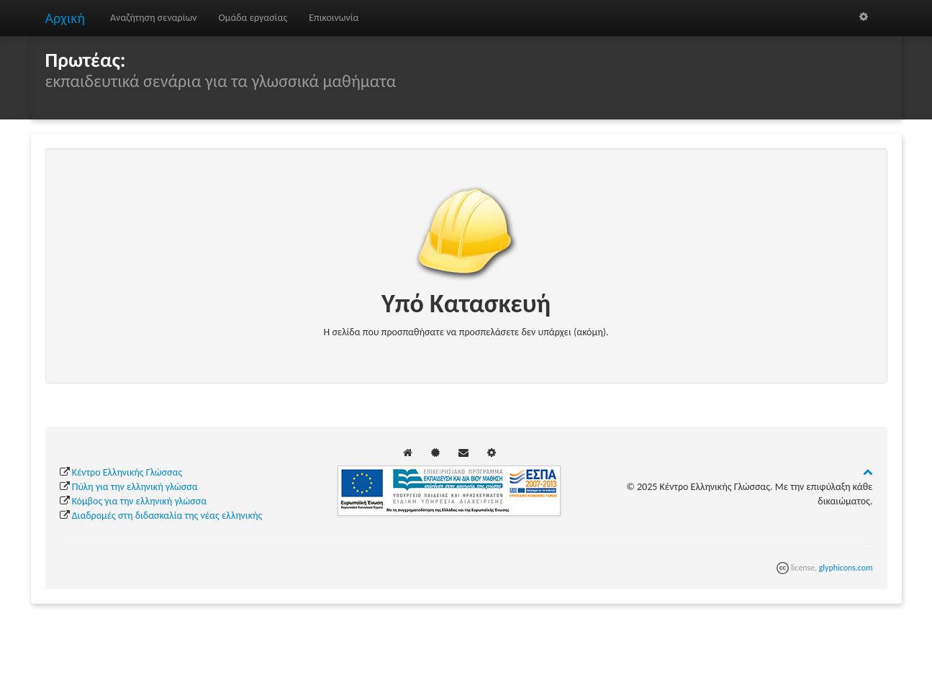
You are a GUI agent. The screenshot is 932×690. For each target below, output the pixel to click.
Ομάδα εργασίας (253, 18)
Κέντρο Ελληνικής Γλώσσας (127, 472)
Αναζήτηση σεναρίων (153, 18)
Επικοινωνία (333, 18)
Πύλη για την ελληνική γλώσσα (135, 487)
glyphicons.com (846, 568)
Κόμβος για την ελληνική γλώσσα (139, 501)
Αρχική (65, 18)
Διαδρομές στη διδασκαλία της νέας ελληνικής (167, 515)
